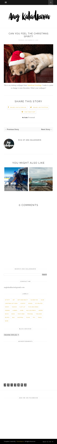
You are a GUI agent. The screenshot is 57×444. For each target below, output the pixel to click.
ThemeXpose (20, 441)
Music (13, 314)
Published (39, 314)
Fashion (14, 307)
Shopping (20, 317)
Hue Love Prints (31, 310)
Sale (13, 317)
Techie (28, 317)
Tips (34, 317)
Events (7, 307)
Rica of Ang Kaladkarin (29, 140)
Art (14, 300)
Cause (42, 300)
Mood (7, 314)
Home (21, 310)
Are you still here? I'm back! (40, 188)
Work (6, 321)
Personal (31, 117)
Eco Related (38, 303)
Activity (7, 300)
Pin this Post (29, 112)
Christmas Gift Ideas (11, 303)
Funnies (15, 310)
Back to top (48, 441)
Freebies (7, 310)
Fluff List (22, 307)
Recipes (7, 317)
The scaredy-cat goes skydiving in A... (15, 188)
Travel (40, 317)
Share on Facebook (18, 107)
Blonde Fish (34, 300)
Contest (22, 303)
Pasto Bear (21, 314)
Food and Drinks (33, 307)
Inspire (41, 310)
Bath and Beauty (23, 300)
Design (30, 303)
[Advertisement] (17, 366)
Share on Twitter (40, 107)
